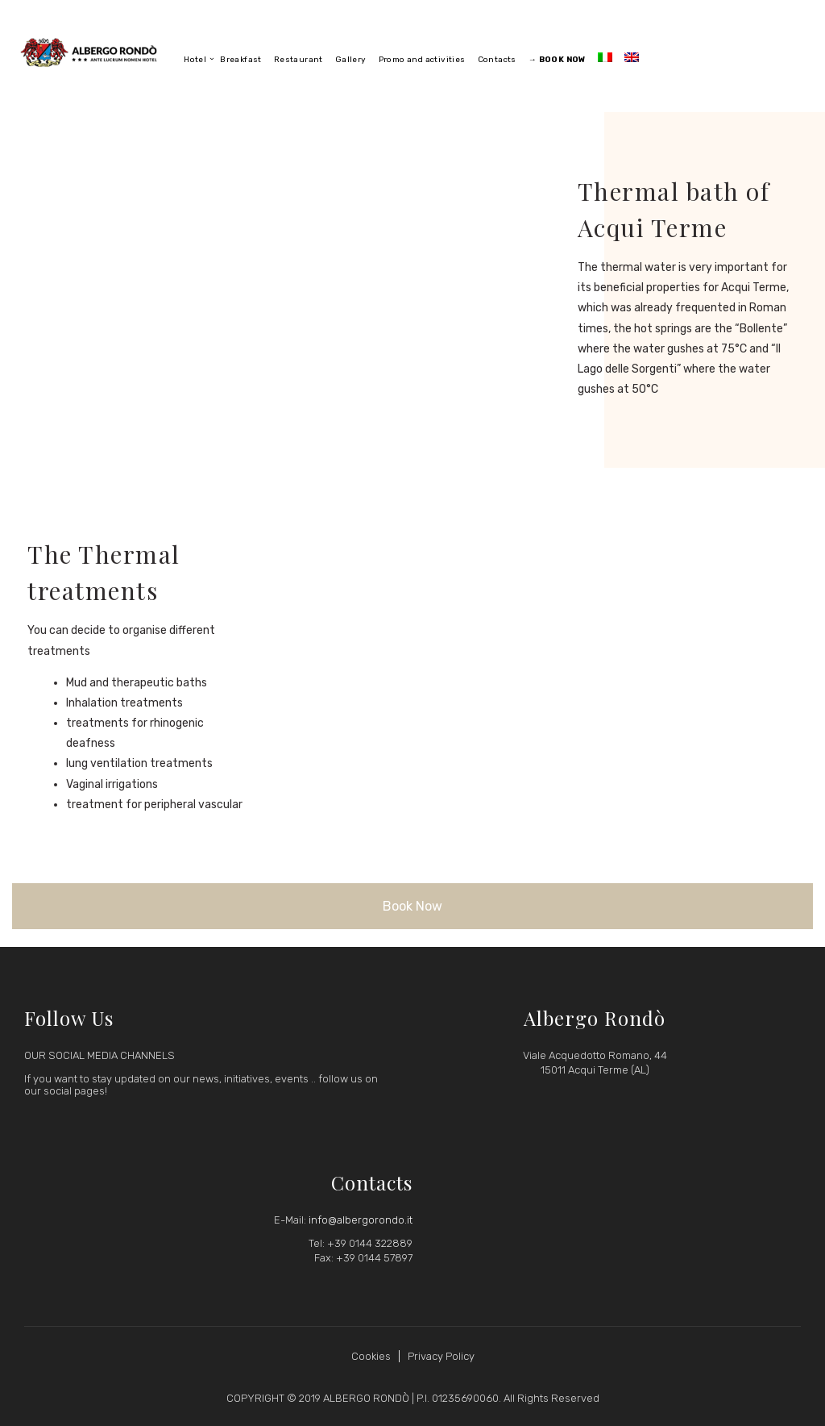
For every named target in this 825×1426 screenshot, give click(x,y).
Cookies (371, 1356)
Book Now (412, 906)
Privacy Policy (441, 1356)
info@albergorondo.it (360, 1220)
